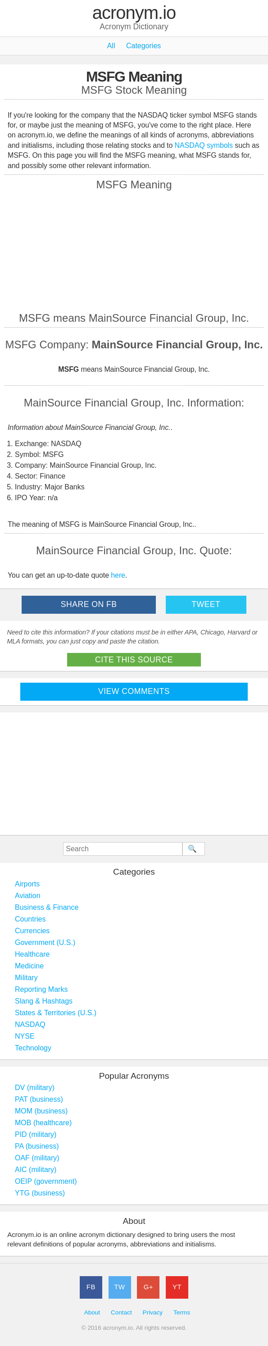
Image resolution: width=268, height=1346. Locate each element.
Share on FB (89, 604)
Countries (30, 919)
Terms (181, 1312)
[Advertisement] (134, 251)
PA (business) (37, 1146)
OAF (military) (37, 1158)
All (111, 46)
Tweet (205, 604)
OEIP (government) (46, 1181)
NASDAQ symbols (205, 145)
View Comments (134, 691)
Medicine (29, 966)
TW (119, 1287)
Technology (33, 1048)
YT (177, 1287)
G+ (148, 1287)
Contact (121, 1312)
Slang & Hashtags (44, 1001)
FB (90, 1287)
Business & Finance (46, 907)
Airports (27, 884)
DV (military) (35, 1087)
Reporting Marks (41, 989)
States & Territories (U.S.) (55, 1013)
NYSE (25, 1036)
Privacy (153, 1312)
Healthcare (32, 954)
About (92, 1312)
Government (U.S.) (45, 942)
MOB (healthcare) (43, 1123)
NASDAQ (30, 1024)
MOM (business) (41, 1111)
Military (26, 977)
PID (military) (35, 1134)
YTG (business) (40, 1193)
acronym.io (134, 13)
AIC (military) (35, 1169)
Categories (143, 46)
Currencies (32, 931)
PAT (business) (39, 1099)
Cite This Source (134, 659)
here (118, 575)
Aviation (28, 895)
